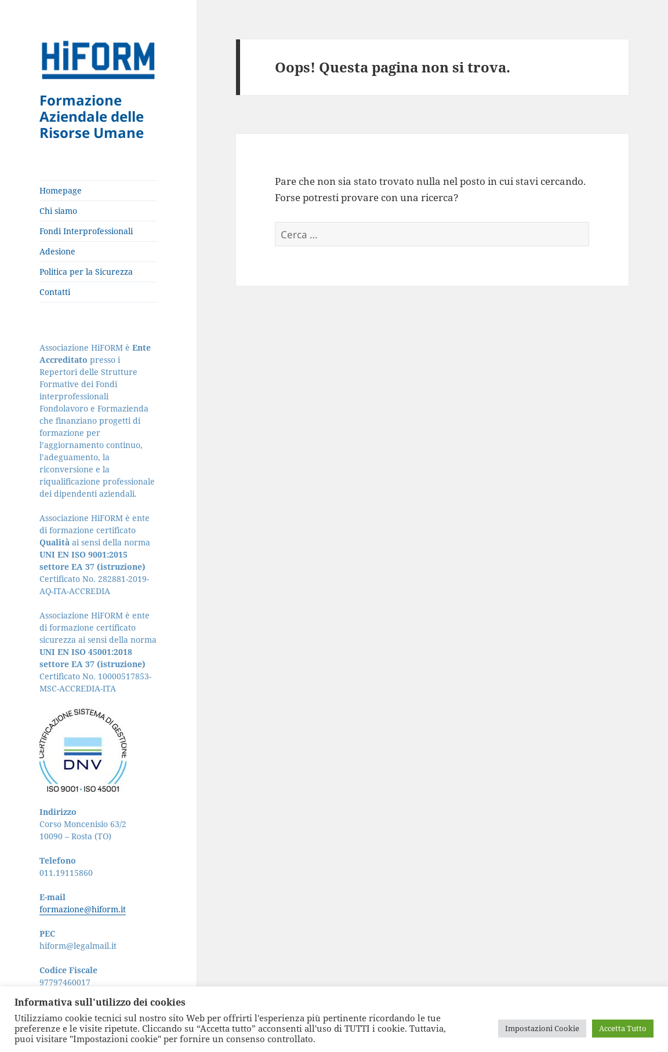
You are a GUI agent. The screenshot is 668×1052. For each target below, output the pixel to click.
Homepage (60, 190)
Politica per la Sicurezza (86, 271)
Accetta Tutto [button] (623, 1028)
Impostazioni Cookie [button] (542, 1028)
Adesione (57, 251)
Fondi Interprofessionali (86, 230)
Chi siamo (58, 210)
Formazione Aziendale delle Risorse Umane (91, 116)
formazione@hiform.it (82, 909)
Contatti (54, 291)
